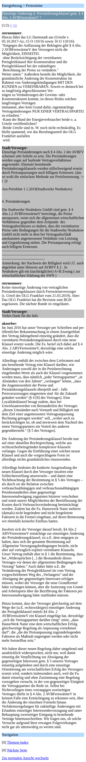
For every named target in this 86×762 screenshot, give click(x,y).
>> (15, 25)
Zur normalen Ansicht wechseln (25, 758)
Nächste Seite (17, 750)
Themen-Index (17, 742)
